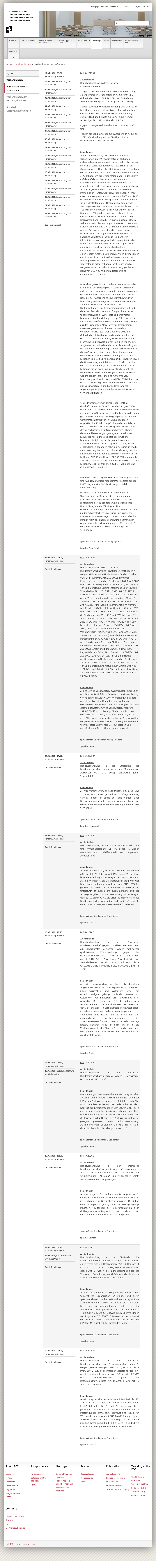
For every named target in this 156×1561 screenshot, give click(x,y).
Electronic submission (15, 1528)
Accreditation (87, 1478)
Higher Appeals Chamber (65, 41)
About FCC (13, 40)
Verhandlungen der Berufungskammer (16, 98)
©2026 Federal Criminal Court (21, 1544)
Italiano (145, 6)
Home (9, 64)
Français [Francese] (136, 6)
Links (8, 1524)
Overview (10, 1474)
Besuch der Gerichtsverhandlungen (18, 109)
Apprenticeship (138, 1491)
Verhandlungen (23, 64)
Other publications (114, 1485)
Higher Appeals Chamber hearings (64, 1482)
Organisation (12, 1485)
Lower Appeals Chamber (45, 41)
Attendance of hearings (62, 1489)
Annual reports (113, 1474)
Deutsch (127, 6)
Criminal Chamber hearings (64, 1475)
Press (83, 1481)
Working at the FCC (131, 41)
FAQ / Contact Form (15, 1516)
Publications (117, 40)
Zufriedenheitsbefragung (117, 1489)
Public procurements (115, 1478)
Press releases (87, 1474)
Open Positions (138, 1495)
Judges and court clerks (13, 1495)
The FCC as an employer (137, 1478)
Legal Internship (138, 1488)
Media (106, 40)
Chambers (10, 1481)
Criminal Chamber (28, 40)
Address (9, 1520)
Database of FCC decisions (38, 1479)
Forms (33, 1485)
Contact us (13, 51)
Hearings (97, 40)
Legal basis (11, 1489)
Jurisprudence (84, 40)
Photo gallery (112, 1481)
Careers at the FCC (139, 1484)
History (9, 1478)
